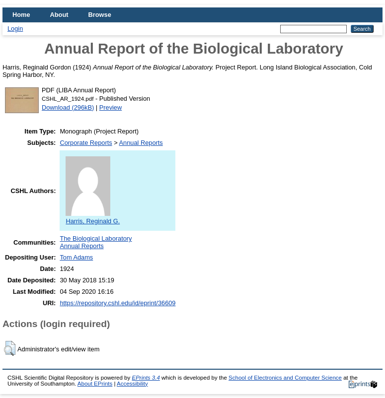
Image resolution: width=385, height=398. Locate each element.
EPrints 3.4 (145, 378)
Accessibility (132, 384)
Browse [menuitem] (99, 14)
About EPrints (94, 384)
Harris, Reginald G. (93, 217)
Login (15, 28)
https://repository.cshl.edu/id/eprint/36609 (117, 303)
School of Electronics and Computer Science (285, 378)
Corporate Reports (86, 142)
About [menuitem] (59, 14)
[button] (9, 348)
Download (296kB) (68, 107)
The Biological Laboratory (96, 238)
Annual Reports (141, 142)
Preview (110, 107)
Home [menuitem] (21, 14)
